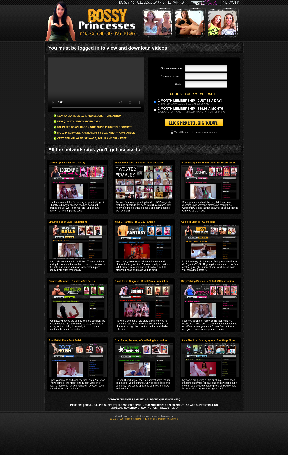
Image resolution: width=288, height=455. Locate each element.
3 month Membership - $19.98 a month (190, 108)
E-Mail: (179, 84)
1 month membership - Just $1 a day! (190, 100)
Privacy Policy (169, 408)
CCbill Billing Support (100, 405)
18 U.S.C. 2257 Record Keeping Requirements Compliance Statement (144, 419)
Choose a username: (171, 68)
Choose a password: (172, 76)
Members (76, 405)
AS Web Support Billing (202, 405)
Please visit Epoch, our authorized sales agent (151, 405)
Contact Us (149, 408)
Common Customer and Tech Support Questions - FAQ (144, 399)
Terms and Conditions (124, 408)
